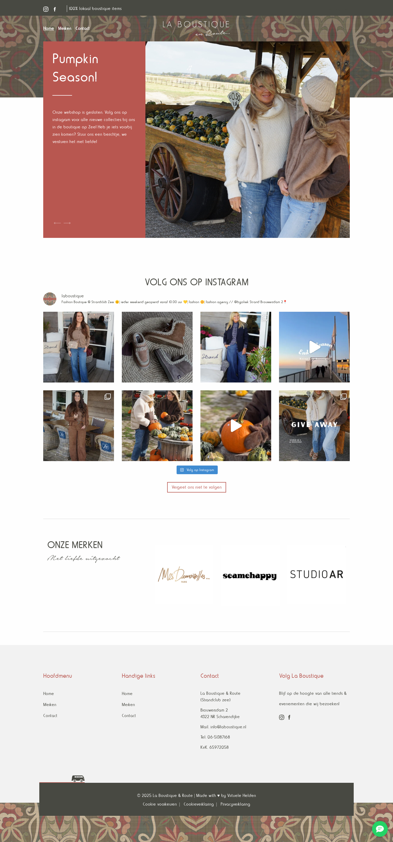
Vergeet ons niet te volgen (197, 487)
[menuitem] (50, 29)
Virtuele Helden (241, 795)
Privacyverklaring (235, 804)
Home (48, 693)
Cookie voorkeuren (160, 804)
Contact (50, 715)
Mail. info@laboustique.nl (223, 727)
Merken (49, 704)
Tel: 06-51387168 (215, 737)
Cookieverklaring (199, 804)
